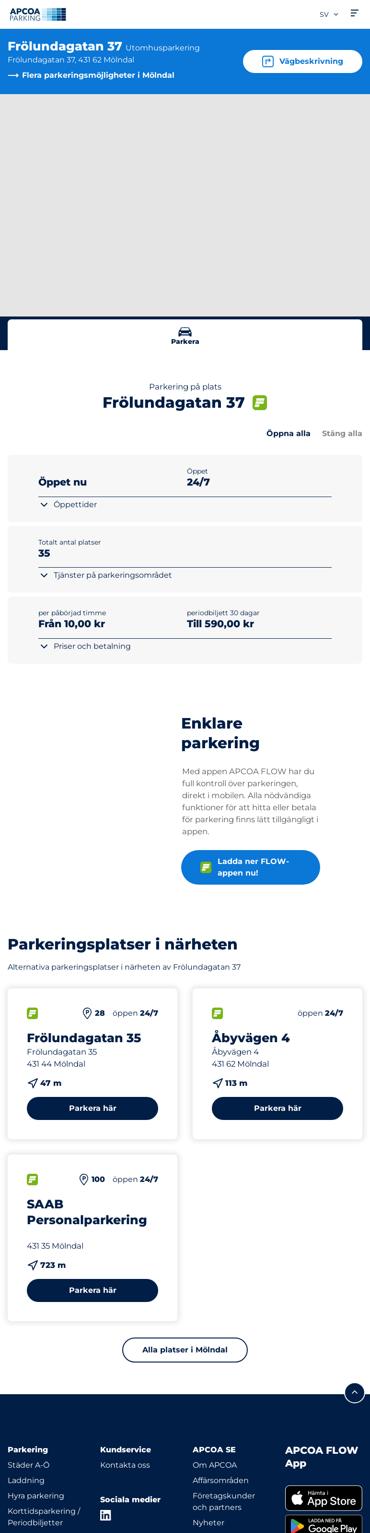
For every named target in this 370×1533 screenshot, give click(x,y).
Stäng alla (342, 433)
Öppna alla (288, 433)
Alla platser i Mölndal (185, 1349)
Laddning (26, 1480)
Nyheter (208, 1522)
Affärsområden (221, 1480)
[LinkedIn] (106, 1515)
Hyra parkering (36, 1495)
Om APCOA (215, 1465)
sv (329, 14)
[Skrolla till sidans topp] (354, 1392)
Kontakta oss (125, 1465)
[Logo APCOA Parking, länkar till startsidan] (38, 14)
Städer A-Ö (28, 1465)
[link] (323, 1498)
